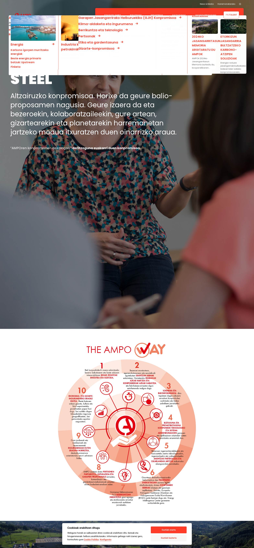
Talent (231, 14)
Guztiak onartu (169, 530)
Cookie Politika (91, 539)
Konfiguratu (105, 539)
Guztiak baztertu (169, 538)
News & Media (207, 4)
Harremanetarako (226, 4)
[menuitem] (240, 4)
